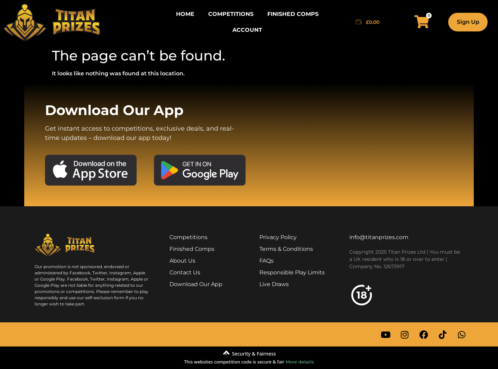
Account (247, 30)
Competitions (230, 14)
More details (300, 362)
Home (185, 14)
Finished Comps (293, 14)
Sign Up (468, 22)
